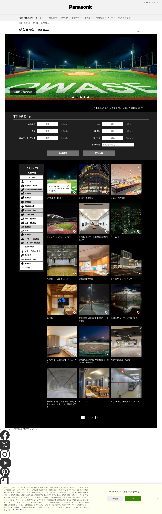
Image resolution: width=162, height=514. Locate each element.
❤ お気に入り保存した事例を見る (107, 108)
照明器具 (36, 23)
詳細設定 (115, 499)
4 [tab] (85, 97)
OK (133, 499)
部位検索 (99, 153)
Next (149, 68)
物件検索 (63, 153)
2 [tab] (77, 97)
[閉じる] (158, 498)
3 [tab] (81, 97)
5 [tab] (88, 97)
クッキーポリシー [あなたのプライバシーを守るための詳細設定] (19, 510)
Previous (12, 68)
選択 (47, 124)
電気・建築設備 (24, 23)
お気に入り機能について (133, 108)
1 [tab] (73, 97)
